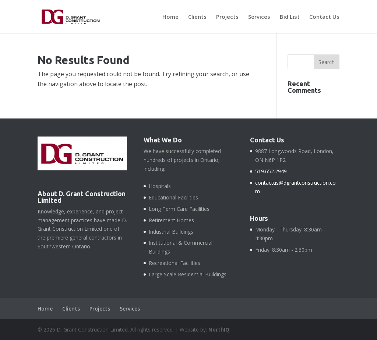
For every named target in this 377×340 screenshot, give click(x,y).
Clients (197, 17)
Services (259, 17)
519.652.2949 (271, 171)
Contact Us (324, 17)
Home (170, 17)
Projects (227, 17)
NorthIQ (218, 329)
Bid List (290, 17)
